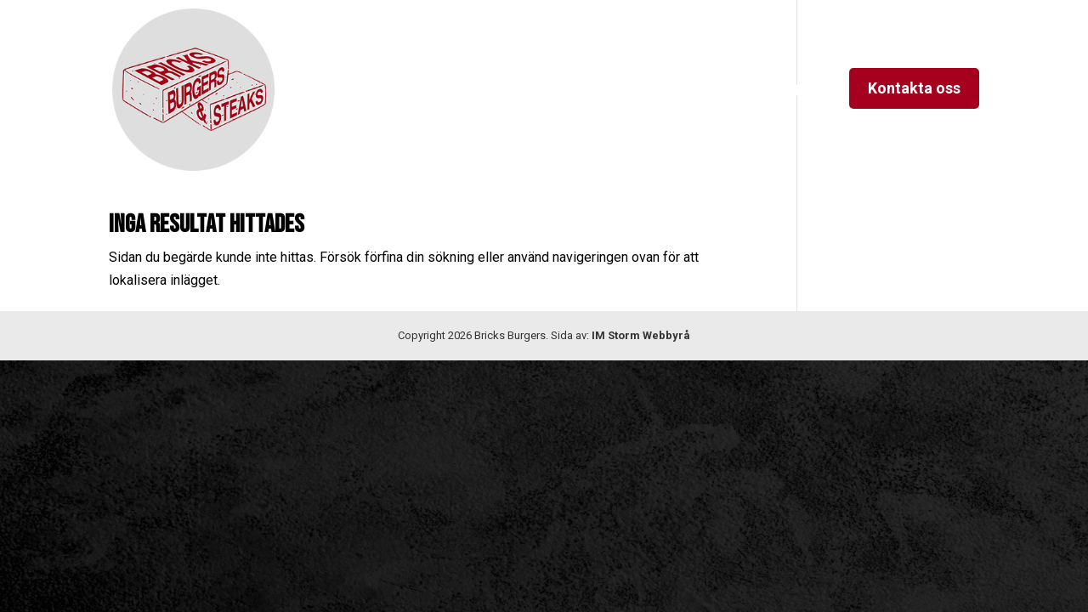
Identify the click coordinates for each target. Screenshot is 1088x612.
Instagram (791, 89)
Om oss (484, 89)
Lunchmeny (692, 89)
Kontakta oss (914, 88)
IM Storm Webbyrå (641, 335)
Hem (419, 89)
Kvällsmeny (573, 89)
